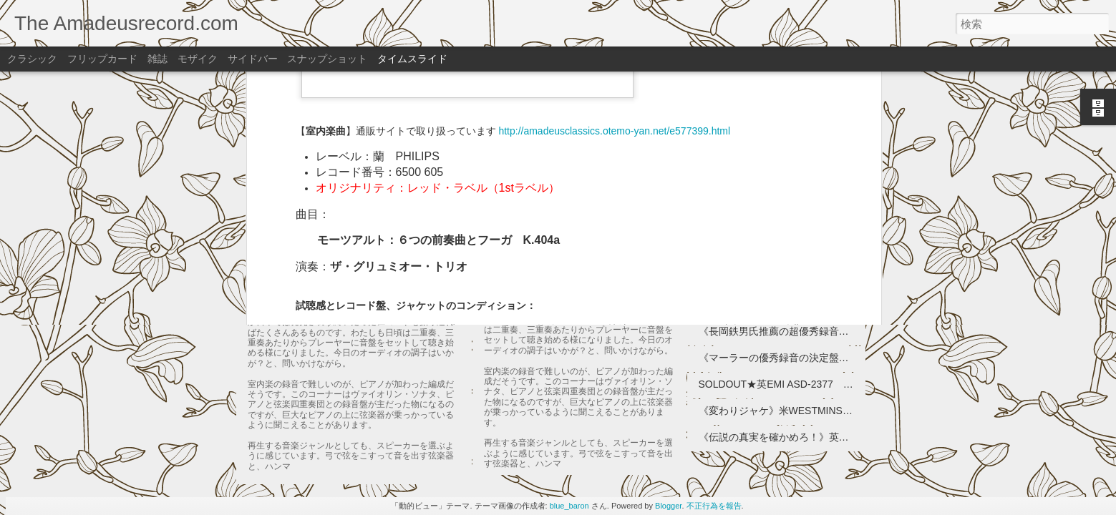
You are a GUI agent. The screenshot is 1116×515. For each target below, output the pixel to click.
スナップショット (327, 58)
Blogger (668, 505)
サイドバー (253, 58)
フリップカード (102, 58)
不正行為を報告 (714, 505)
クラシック (32, 58)
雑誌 (157, 58)
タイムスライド (412, 58)
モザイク (198, 58)
